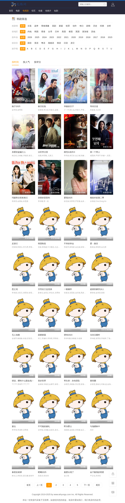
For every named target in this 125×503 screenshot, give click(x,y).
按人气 (26, 62)
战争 (36, 26)
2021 (66, 37)
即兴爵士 (68, 426)
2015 (110, 37)
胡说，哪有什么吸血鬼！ (23, 381)
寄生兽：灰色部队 (72, 381)
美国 (64, 31)
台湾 (50, 31)
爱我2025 (68, 198)
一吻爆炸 (68, 289)
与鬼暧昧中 (95, 426)
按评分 (37, 62)
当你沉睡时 (95, 335)
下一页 (87, 485)
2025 (37, 37)
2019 (81, 37)
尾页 (98, 485)
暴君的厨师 (17, 472)
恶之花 (15, 289)
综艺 (34, 11)
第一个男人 (95, 152)
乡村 (109, 26)
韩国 (36, 31)
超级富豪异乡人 (97, 289)
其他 (93, 31)
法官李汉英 (43, 152)
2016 (103, 37)
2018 (88, 37)
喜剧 (54, 26)
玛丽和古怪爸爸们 (20, 198)
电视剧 (26, 11)
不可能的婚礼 (44, 426)
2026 (30, 37)
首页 (11, 11)
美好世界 (42, 381)
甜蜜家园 (42, 335)
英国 (77, 31)
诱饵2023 (68, 335)
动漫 (40, 11)
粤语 (43, 43)
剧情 (88, 26)
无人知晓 (16, 335)
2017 (95, 37)
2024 (44, 37)
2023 (51, 37)
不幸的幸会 (69, 243)
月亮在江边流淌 (45, 289)
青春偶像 (45, 26)
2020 (73, 37)
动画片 (48, 11)
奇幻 (81, 26)
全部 (23, 26)
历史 (95, 26)
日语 (66, 43)
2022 (59, 37)
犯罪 (68, 26)
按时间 (15, 62)
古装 (30, 26)
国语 (30, 43)
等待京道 (94, 106)
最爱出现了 (69, 472)
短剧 (56, 11)
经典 (102, 26)
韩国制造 (42, 243)
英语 (36, 43)
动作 (75, 26)
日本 (57, 31)
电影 (18, 11)
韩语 (59, 43)
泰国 (71, 31)
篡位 (14, 426)
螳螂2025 (42, 472)
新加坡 (85, 31)
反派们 (15, 243)
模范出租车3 (69, 152)
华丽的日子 (69, 106)
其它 (73, 43)
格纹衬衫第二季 (97, 198)
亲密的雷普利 (44, 198)
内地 (30, 31)
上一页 (40, 485)
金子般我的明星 (97, 472)
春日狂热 (42, 106)
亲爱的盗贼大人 (19, 152)
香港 (43, 31)
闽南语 (51, 43)
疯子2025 (16, 106)
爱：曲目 (94, 243)
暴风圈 (93, 381)
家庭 (61, 26)
